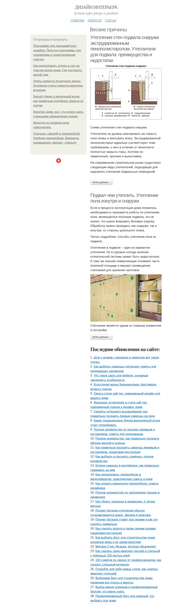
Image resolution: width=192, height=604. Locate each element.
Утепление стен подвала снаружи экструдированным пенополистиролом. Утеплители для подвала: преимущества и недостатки (124, 49)
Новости (94, 20)
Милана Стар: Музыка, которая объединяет (125, 546)
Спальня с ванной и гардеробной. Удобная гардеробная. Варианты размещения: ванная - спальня (56, 138)
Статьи (110, 20)
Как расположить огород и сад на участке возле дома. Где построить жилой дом (57, 70)
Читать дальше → (101, 182)
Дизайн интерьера (96, 7)
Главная (77, 20)
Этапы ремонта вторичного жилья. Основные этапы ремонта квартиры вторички (58, 86)
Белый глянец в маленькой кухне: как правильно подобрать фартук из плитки (58, 101)
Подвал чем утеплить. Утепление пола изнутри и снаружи (124, 198)
